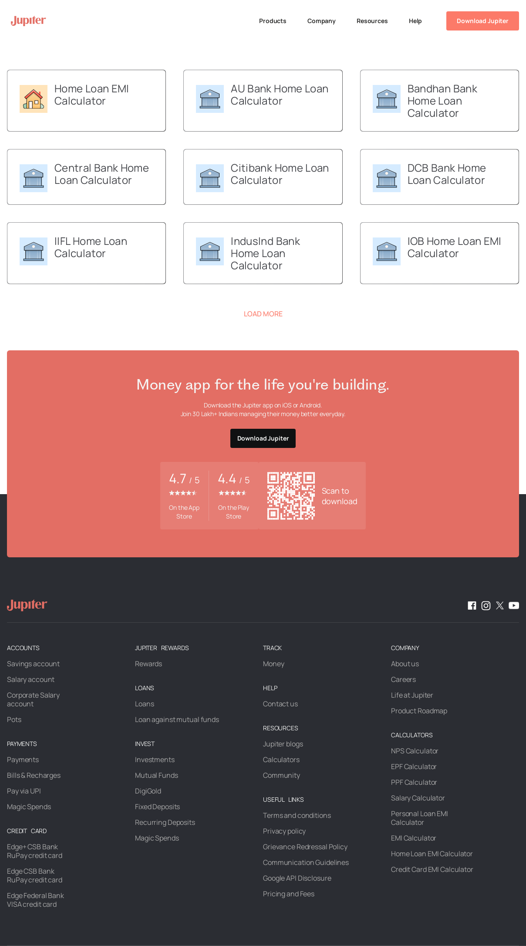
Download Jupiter (483, 21)
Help (415, 21)
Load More (263, 314)
